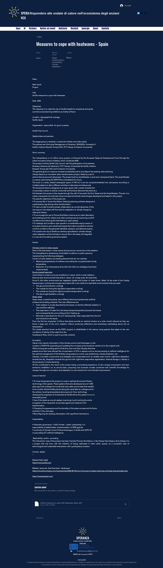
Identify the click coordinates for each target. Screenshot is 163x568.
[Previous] (43, 518)
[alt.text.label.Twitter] (142, 13)
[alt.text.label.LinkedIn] (145, 13)
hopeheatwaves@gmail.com (87, 551)
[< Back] (43, 37)
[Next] (115, 518)
